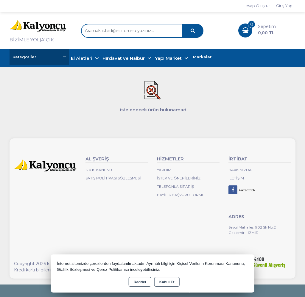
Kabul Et (167, 282)
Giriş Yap (284, 5)
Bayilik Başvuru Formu (181, 195)
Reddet (139, 282)
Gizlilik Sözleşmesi (73, 269)
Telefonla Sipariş (175, 186)
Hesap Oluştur (256, 5)
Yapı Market (169, 58)
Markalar (202, 56)
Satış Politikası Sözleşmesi (113, 178)
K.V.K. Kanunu (98, 170)
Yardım (164, 170)
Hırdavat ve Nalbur (124, 58)
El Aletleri (82, 58)
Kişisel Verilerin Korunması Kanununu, (211, 263)
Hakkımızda (240, 170)
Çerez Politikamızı (113, 269)
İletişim (236, 178)
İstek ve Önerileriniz (178, 178)
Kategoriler (39, 57)
